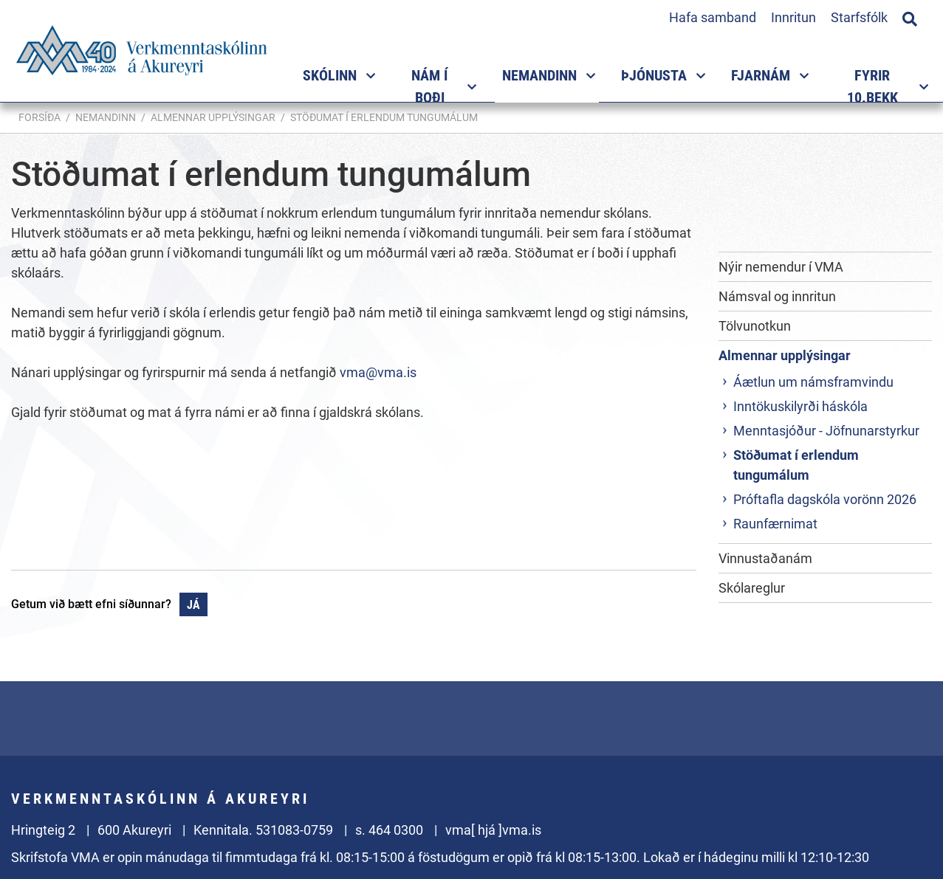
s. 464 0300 (389, 830)
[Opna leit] (910, 17)
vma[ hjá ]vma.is (493, 830)
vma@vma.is (378, 372)
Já (193, 605)
